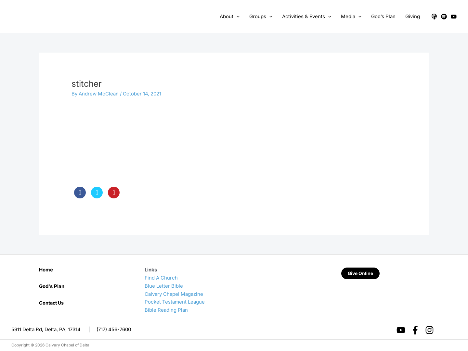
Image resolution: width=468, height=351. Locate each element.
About (230, 16)
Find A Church (161, 278)
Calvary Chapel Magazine (174, 294)
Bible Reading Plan (166, 310)
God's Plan (51, 286)
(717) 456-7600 (114, 329)
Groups (260, 16)
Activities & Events (306, 16)
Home (46, 270)
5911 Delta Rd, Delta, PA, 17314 (46, 329)
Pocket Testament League (175, 302)
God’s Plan (383, 16)
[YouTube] (454, 16)
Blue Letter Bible (164, 286)
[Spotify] (444, 16)
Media (351, 16)
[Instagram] (429, 330)
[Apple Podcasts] (434, 16)
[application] (236, 16)
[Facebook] (415, 330)
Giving (412, 16)
